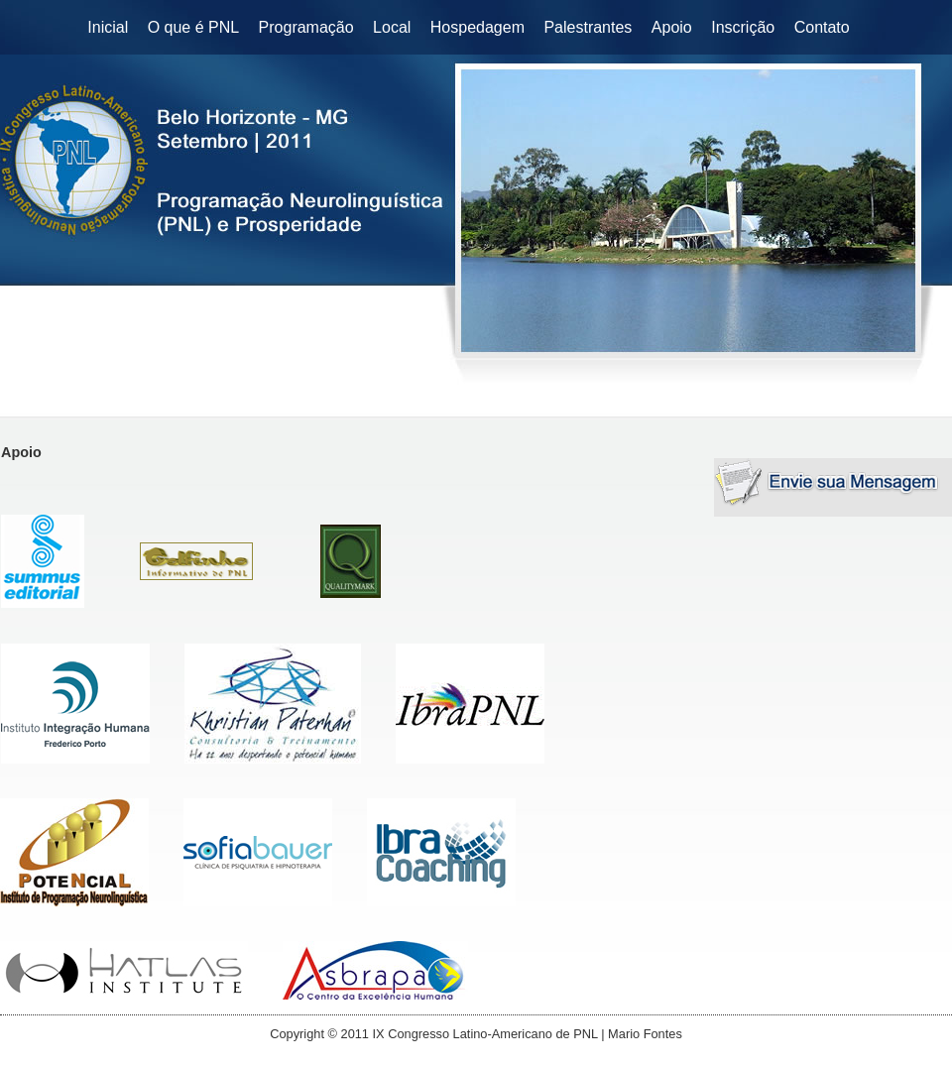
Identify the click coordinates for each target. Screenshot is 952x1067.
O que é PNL (194, 27)
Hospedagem (477, 27)
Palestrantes (587, 27)
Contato (822, 27)
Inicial (107, 27)
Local (392, 27)
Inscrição (742, 27)
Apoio (672, 27)
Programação (306, 27)
